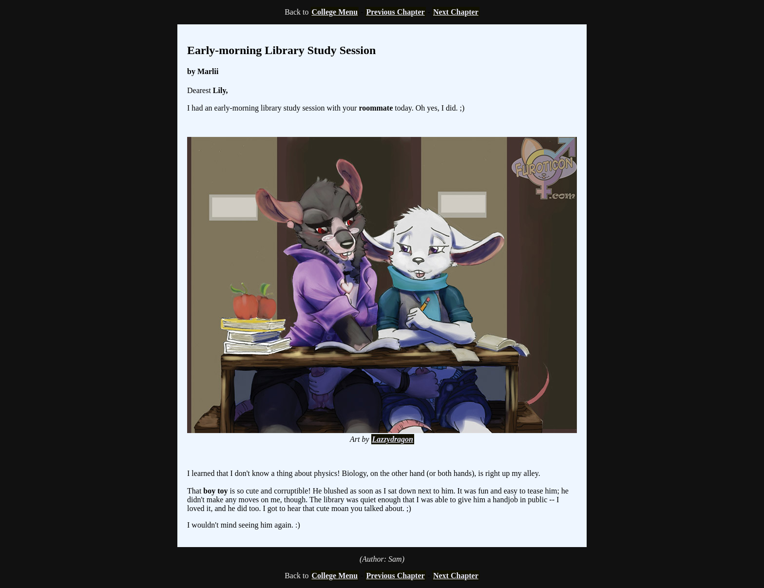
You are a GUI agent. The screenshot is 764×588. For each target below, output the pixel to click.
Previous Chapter (395, 12)
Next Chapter (455, 12)
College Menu (335, 12)
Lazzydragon (392, 439)
